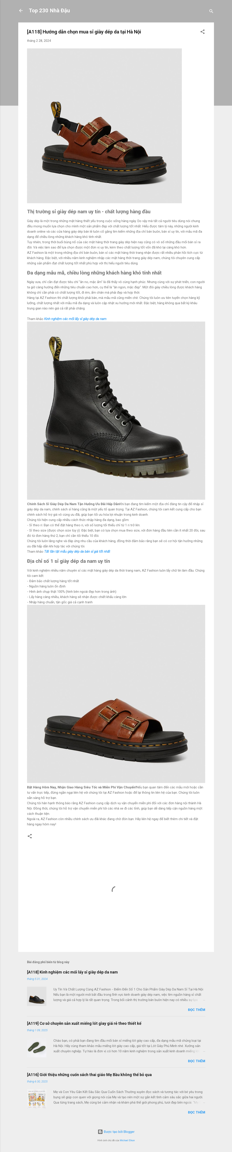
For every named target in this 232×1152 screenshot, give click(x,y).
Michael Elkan (127, 1140)
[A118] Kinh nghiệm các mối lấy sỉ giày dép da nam (72, 972)
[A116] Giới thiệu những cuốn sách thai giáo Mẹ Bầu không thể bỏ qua (89, 1074)
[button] (202, 32)
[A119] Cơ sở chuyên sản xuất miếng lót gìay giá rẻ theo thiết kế (84, 1023)
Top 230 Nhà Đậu (49, 10)
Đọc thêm (196, 1010)
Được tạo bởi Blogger (116, 1132)
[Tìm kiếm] (211, 12)
